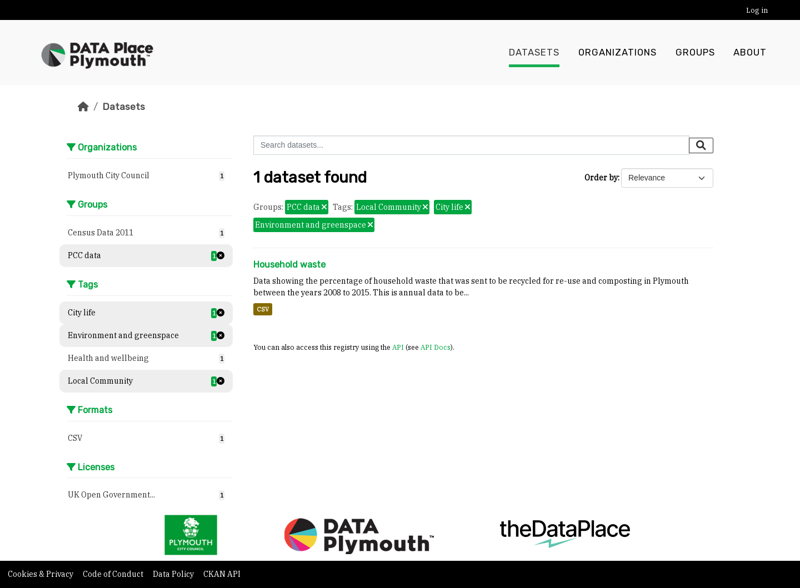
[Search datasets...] (471, 145)
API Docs (436, 347)
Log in (757, 10)
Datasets (534, 52)
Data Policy (174, 574)
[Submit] (701, 145)
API (398, 347)
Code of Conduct (114, 574)
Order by (601, 178)
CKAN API (222, 574)
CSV (263, 309)
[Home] (83, 106)
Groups (695, 52)
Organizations (617, 52)
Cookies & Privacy (41, 574)
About (750, 52)
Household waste (289, 264)
